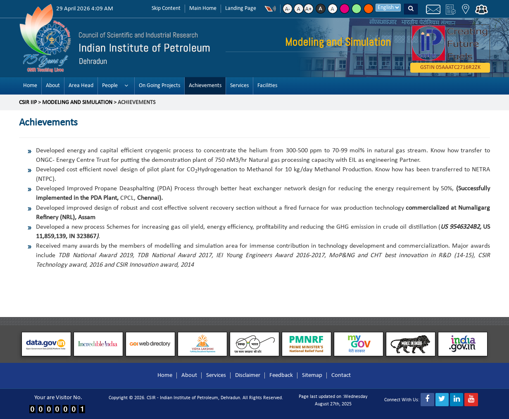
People (110, 86)
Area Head (81, 86)
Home (30, 86)
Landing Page (240, 8)
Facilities (267, 86)
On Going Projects (159, 86)
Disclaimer (247, 375)
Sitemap (312, 375)
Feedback (281, 375)
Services (239, 86)
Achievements (205, 86)
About (53, 86)
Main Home (202, 8)
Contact (341, 375)
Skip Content (166, 8)
